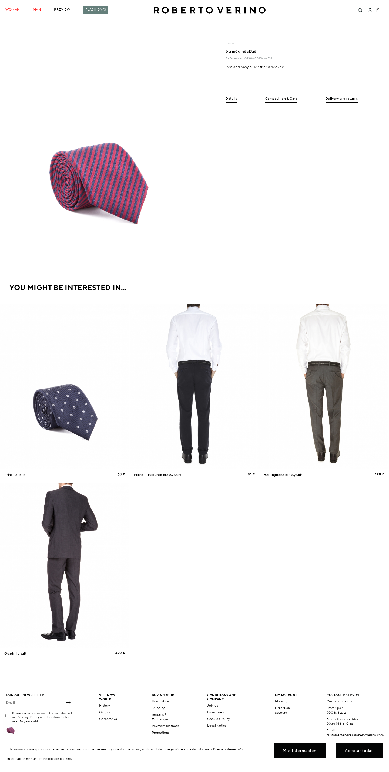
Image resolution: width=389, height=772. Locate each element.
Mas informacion (300, 750)
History (104, 705)
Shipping (159, 708)
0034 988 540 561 (340, 724)
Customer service (340, 701)
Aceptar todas (359, 750)
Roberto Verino (209, 10)
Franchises (215, 712)
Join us (212, 705)
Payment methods (165, 726)
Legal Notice (217, 725)
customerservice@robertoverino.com (355, 735)
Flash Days (95, 9)
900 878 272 (336, 712)
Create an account (282, 710)
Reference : (235, 58)
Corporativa (108, 719)
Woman (12, 9)
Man (37, 9)
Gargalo (105, 712)
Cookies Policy (218, 719)
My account (284, 701)
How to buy (160, 701)
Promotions (161, 732)
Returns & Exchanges (160, 717)
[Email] (34, 702)
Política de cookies (57, 759)
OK (68, 702)
